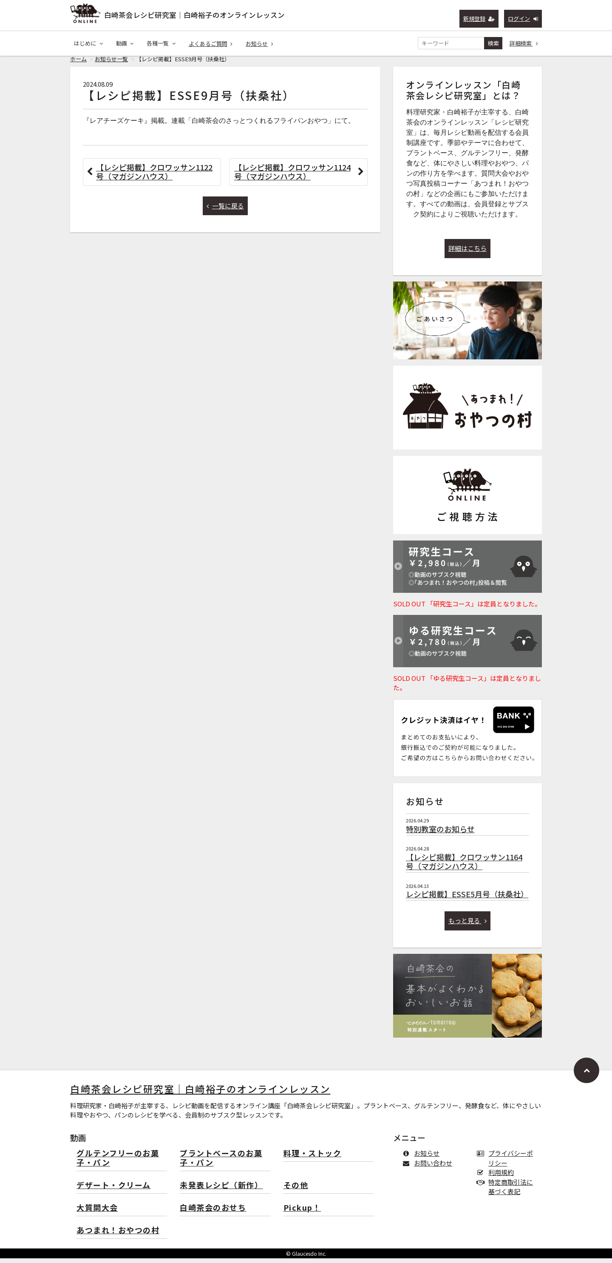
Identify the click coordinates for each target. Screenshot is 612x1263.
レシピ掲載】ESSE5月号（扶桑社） (467, 898)
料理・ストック (312, 1158)
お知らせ (259, 44)
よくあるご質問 (211, 44)
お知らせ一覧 (111, 64)
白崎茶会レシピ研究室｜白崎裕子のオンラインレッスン (194, 15)
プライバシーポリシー (506, 1162)
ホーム (78, 64)
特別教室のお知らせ (440, 833)
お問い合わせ (429, 1167)
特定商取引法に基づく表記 (506, 1191)
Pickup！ (302, 1212)
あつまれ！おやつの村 (117, 1235)
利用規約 (497, 1176)
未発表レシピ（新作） (221, 1190)
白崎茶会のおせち (213, 1212)
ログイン (523, 18)
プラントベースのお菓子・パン (221, 1162)
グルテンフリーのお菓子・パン (117, 1162)
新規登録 (479, 18)
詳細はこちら (467, 252)
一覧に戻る (225, 210)
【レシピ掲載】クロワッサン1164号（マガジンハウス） (464, 866)
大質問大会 (97, 1212)
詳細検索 (524, 43)
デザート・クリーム (113, 1190)
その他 (296, 1190)
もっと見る (467, 925)
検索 (493, 43)
